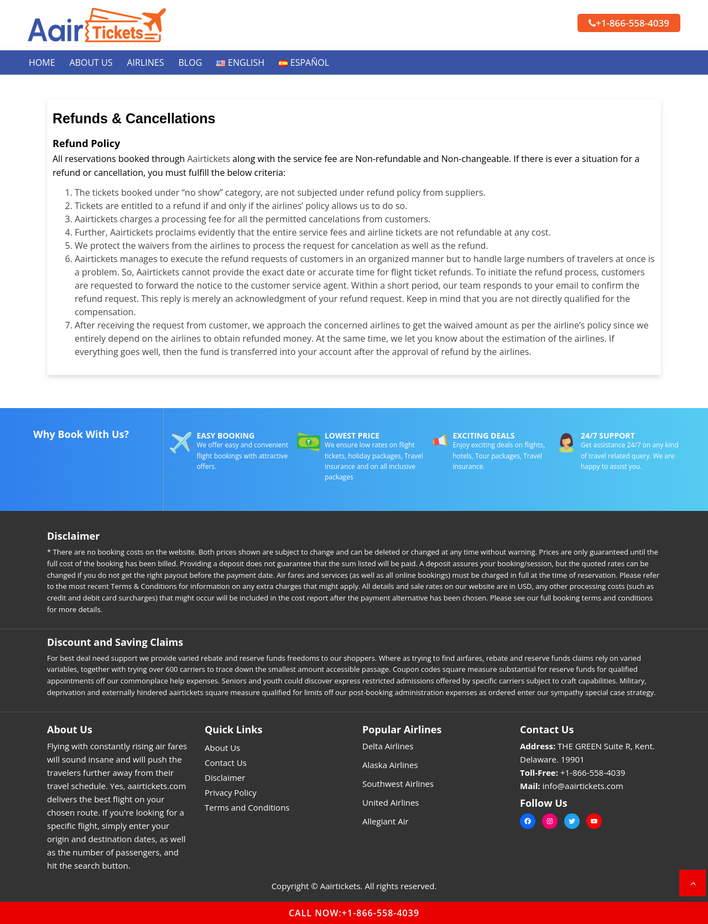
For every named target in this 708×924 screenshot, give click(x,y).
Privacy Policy (231, 792)
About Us (91, 62)
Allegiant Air (385, 821)
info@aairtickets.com (583, 785)
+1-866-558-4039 (629, 23)
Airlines (145, 62)
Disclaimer (225, 777)
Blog (190, 62)
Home (42, 62)
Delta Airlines (387, 745)
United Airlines (390, 802)
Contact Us (226, 762)
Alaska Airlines (390, 764)
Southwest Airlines (398, 783)
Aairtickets (208, 159)
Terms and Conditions (247, 807)
